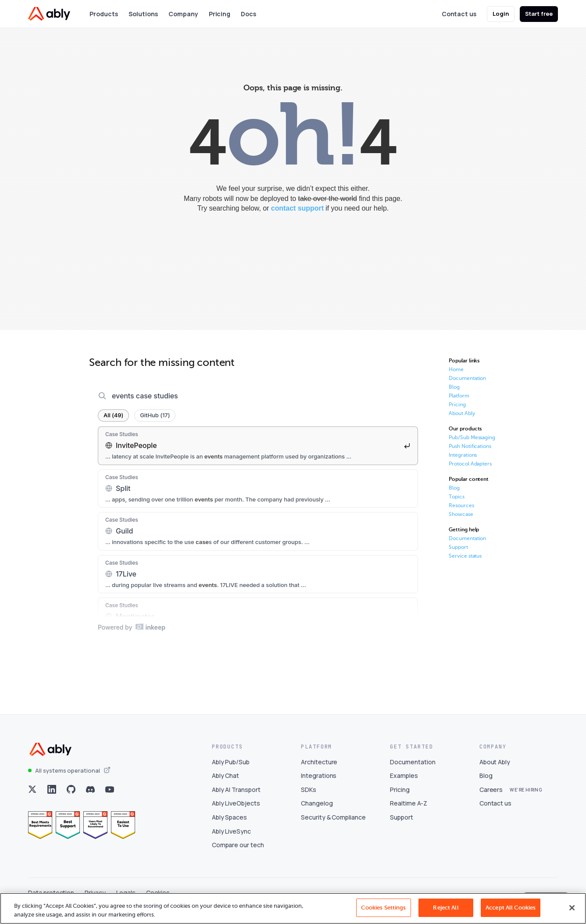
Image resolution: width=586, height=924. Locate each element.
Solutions (143, 14)
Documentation (467, 378)
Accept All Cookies (511, 907)
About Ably (462, 413)
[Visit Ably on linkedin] (51, 799)
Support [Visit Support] (401, 827)
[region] (293, 908)
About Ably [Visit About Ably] (495, 771)
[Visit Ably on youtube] (109, 799)
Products (103, 14)
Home (456, 369)
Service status (465, 556)
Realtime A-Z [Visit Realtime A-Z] (408, 813)
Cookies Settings (383, 907)
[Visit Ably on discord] (90, 799)
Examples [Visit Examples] (404, 785)
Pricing (220, 14)
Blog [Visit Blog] (486, 785)
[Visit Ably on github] (71, 799)
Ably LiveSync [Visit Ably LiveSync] (231, 840)
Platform (459, 396)
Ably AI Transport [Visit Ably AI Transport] (236, 799)
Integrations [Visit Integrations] (318, 785)
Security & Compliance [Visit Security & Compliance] (333, 827)
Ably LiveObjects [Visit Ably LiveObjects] (236, 813)
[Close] (572, 907)
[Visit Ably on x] (32, 799)
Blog (454, 387)
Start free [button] (539, 14)
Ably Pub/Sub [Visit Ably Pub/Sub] (231, 771)
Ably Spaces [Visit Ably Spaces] (229, 827)
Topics (457, 497)
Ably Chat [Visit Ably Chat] (225, 785)
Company (183, 14)
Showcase (461, 514)
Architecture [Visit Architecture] (319, 771)
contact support (297, 208)
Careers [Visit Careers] (491, 799)
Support (458, 547)
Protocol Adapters (470, 464)
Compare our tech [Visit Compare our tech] (238, 854)
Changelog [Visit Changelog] (317, 813)
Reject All (445, 907)
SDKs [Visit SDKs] (308, 799)
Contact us (458, 14)
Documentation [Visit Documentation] (412, 771)
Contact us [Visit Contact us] (495, 813)
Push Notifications (470, 446)
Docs (249, 14)
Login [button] (501, 14)
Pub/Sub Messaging (472, 437)
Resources (461, 505)
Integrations (463, 455)
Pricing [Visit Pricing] (400, 799)
